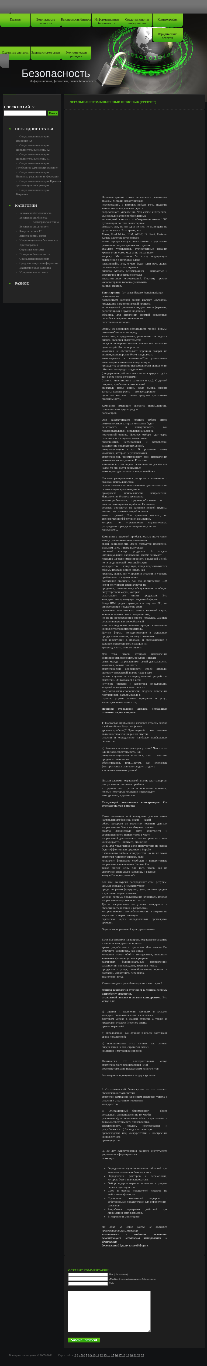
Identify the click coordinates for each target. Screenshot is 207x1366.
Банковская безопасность (35, 213)
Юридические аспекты (167, 36)
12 (101, 1355)
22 (138, 1355)
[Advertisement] (34, 112)
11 (97, 1355)
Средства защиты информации (137, 21)
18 (123, 1355)
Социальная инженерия (34, 258)
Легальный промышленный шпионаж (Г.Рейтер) (113, 102)
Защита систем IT (30, 231)
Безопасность (56, 73)
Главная (15, 19)
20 (131, 1355)
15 (112, 1355)
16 (116, 1355)
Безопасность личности (45, 21)
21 (134, 1355)
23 (142, 1355)
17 (120, 1355)
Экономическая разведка (76, 54)
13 (105, 1355)
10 (93, 1355)
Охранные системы (15, 52)
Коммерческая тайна (46, 221)
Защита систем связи (45, 52)
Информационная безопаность (107, 21)
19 (127, 1355)
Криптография (168, 19)
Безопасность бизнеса (76, 19)
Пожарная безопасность (34, 254)
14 (108, 1355)
